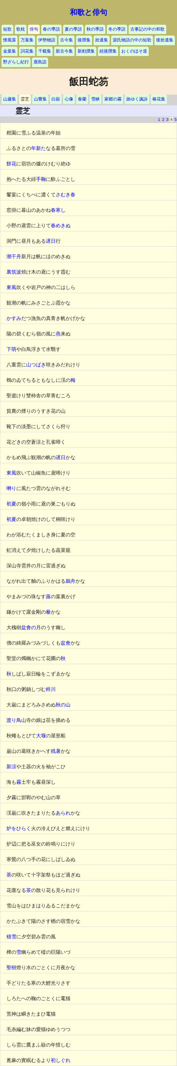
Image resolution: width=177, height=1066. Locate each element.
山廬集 (9, 99)
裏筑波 (13, 272)
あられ (63, 813)
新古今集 (64, 51)
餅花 (11, 163)
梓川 (51, 689)
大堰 (41, 735)
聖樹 (11, 967)
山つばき (36, 364)
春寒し (58, 210)
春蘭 (82, 99)
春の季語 (51, 29)
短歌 (7, 29)
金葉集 (9, 51)
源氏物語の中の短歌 (132, 40)
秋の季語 (95, 29)
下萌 (11, 349)
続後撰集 (108, 51)
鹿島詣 (40, 62)
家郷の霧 (113, 99)
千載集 (44, 51)
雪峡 (95, 99)
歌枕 (20, 29)
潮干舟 (13, 256)
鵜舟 (70, 581)
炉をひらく (18, 828)
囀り (11, 488)
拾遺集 (101, 40)
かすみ (13, 318)
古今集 (66, 40)
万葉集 (27, 40)
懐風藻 (9, 40)
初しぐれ (60, 1060)
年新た (38, 148)
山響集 (40, 99)
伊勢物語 (46, 40)
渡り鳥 (13, 720)
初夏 (11, 503)
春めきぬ (60, 225)
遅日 (51, 241)
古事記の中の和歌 (147, 29)
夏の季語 (73, 29)
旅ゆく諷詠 (137, 99)
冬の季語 (117, 29)
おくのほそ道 (134, 51)
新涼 (11, 766)
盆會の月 (31, 627)
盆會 (65, 643)
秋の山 (63, 704)
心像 (69, 99)
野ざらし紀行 (16, 62)
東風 (11, 287)
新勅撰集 (86, 51)
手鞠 (41, 179)
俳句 (34, 29)
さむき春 (65, 194)
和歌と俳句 (88, 12)
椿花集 (158, 99)
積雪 (11, 936)
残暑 (56, 751)
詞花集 (27, 51)
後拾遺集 (164, 40)
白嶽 (55, 99)
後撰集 (84, 40)
